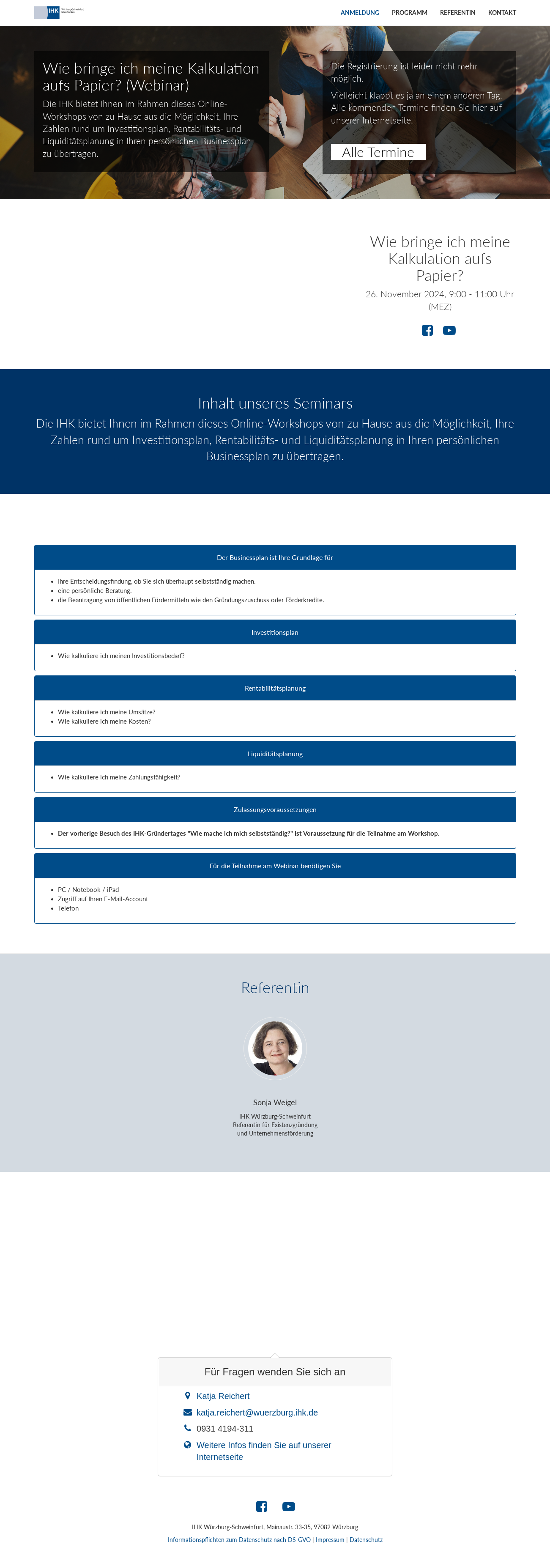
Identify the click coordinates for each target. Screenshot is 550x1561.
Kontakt (502, 12)
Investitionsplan (275, 632)
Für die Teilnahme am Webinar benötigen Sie (275, 866)
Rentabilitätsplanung (275, 688)
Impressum (330, 1539)
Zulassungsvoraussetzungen (275, 809)
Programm (409, 12)
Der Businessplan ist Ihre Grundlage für (275, 557)
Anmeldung (360, 12)
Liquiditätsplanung (275, 753)
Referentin (458, 12)
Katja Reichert (223, 1396)
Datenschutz (366, 1539)
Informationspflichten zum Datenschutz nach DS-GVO (239, 1539)
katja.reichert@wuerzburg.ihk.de (257, 1412)
